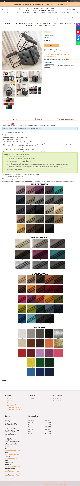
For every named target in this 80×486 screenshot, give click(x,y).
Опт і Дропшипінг (11, 405)
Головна (5, 12)
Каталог (32, 398)
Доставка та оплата (12, 402)
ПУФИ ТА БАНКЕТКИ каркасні (15, 18)
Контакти (9, 400)
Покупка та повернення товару (15, 404)
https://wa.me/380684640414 (12, 466)
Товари (14, 12)
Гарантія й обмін (52, 12)
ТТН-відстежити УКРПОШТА (14, 409)
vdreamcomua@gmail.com (12, 454)
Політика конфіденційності (62, 484)
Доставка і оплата (25, 12)
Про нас (9, 398)
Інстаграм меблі (57, 398)
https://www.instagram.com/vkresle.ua (12, 471)
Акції (43, 12)
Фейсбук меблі (57, 400)
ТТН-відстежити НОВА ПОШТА (15, 407)
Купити (51, 45)
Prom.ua (47, 483)
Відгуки (36, 12)
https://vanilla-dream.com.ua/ (12, 450)
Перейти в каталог (61, 4)
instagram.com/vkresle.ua (20, 125)
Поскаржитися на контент (49, 484)
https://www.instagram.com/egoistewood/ (12, 475)
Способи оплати (65, 12)
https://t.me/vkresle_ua (11, 458)
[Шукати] (2, 9)
